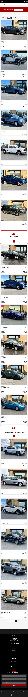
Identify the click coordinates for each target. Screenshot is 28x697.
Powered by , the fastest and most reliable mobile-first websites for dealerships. (14, 693)
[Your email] (14, 683)
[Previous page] (10, 621)
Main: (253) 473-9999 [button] (14, 642)
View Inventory (14, 650)
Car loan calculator (14, 661)
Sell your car (14, 655)
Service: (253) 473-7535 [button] (14, 643)
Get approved (14, 658)
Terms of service (14, 666)
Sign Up (14, 685)
